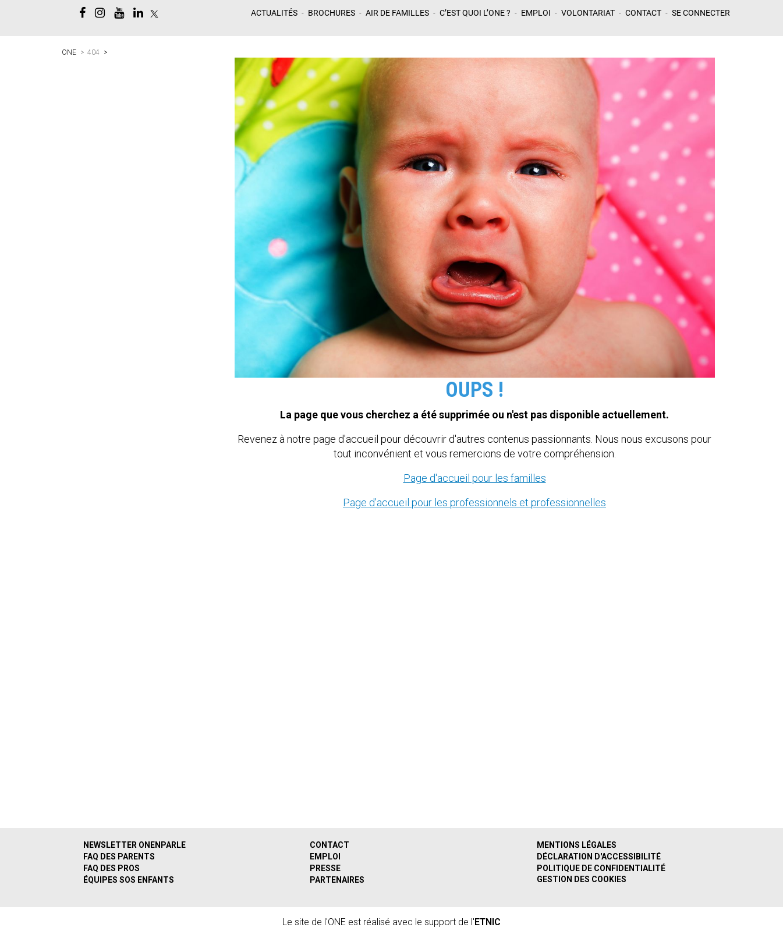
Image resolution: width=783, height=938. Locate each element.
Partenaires (337, 879)
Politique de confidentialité (601, 868)
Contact (643, 12)
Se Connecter (701, 12)
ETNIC (487, 922)
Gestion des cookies (581, 879)
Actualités (274, 12)
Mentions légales (577, 845)
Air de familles (397, 12)
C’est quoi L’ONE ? (475, 12)
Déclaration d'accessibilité (599, 856)
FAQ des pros (111, 868)
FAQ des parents (119, 856)
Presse (325, 868)
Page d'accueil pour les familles (474, 478)
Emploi (536, 12)
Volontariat (588, 12)
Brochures (331, 12)
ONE (69, 52)
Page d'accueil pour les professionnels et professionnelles (474, 502)
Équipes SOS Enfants (128, 879)
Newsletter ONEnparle (134, 845)
